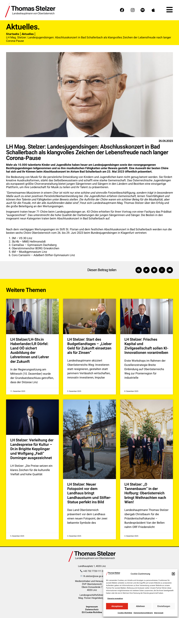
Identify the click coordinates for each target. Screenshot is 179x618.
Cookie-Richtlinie (125, 613)
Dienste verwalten (115, 598)
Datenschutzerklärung (143, 613)
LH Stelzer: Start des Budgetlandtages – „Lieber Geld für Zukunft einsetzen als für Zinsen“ (89, 346)
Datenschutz (92, 609)
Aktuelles (28, 34)
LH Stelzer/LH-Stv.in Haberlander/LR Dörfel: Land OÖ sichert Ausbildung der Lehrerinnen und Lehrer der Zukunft (29, 350)
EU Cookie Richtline (92, 612)
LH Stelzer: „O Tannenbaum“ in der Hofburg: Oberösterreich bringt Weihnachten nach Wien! (145, 493)
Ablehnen (140, 606)
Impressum (158, 613)
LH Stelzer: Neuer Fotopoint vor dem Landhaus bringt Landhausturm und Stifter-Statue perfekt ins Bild (89, 493)
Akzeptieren (117, 606)
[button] (173, 573)
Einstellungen (163, 606)
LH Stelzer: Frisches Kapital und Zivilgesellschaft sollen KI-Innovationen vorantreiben (146, 346)
